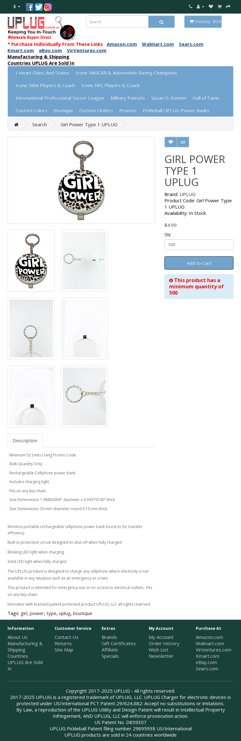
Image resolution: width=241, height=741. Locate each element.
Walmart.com (210, 643)
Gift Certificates (119, 643)
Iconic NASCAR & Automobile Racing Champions (126, 72)
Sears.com (207, 668)
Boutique (63, 110)
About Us (18, 637)
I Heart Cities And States (42, 72)
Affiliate (110, 649)
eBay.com (206, 662)
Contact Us (66, 637)
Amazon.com (209, 637)
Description (25, 440)
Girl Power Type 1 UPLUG (89, 124)
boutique (82, 613)
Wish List (158, 649)
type (51, 613)
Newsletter (161, 656)
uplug (65, 613)
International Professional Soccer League (60, 98)
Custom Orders (96, 110)
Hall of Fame (205, 98)
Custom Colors (31, 110)
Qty (167, 234)
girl (24, 613)
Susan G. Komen (168, 98)
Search (39, 124)
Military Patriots (127, 98)
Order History (164, 643)
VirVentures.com (213, 649)
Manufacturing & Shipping (25, 646)
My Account (161, 637)
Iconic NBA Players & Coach (45, 85)
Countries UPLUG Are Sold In (25, 662)
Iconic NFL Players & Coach (110, 85)
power (37, 613)
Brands (109, 637)
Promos (128, 110)
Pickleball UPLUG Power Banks (176, 110)
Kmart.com (207, 656)
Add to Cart (199, 263)
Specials (110, 656)
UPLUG (187, 194)
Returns (63, 643)
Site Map (64, 649)
